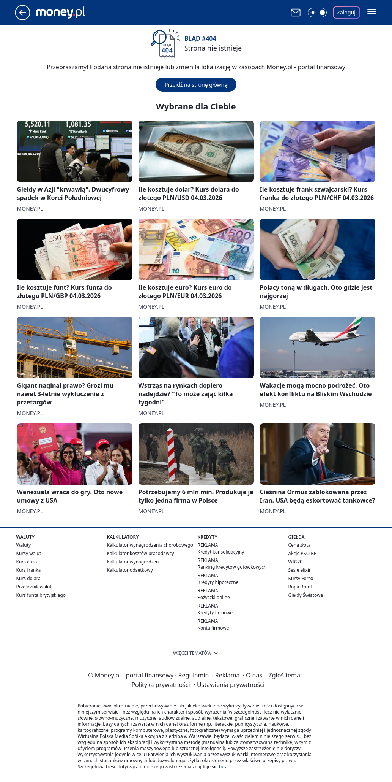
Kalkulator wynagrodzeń (133, 561)
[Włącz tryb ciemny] (317, 12)
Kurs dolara (28, 578)
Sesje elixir (299, 570)
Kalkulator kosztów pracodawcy (140, 553)
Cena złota (299, 545)
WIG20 (295, 561)
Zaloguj (346, 12)
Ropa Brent (300, 587)
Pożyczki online (214, 597)
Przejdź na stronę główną (196, 84)
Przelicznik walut (34, 587)
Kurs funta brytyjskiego (41, 595)
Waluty (23, 545)
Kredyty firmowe (215, 612)
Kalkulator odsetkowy (130, 570)
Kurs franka (28, 570)
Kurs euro (26, 561)
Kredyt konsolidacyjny (221, 552)
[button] (372, 12)
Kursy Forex (300, 578)
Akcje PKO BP (302, 553)
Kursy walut (28, 553)
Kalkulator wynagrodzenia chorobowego (150, 545)
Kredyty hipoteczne (218, 582)
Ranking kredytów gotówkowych (232, 567)
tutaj (224, 766)
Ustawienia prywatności (229, 684)
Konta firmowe (213, 628)
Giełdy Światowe (305, 595)
